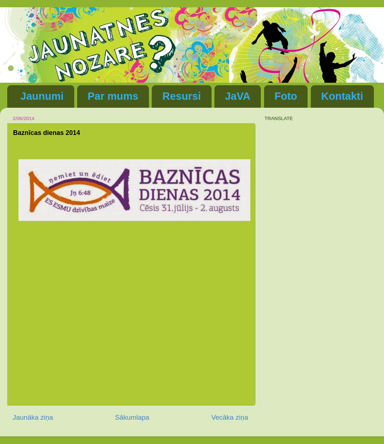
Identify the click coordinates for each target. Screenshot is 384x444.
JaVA (237, 96)
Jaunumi (41, 96)
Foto (286, 96)
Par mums (113, 96)
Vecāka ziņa (229, 417)
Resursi (181, 96)
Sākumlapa (132, 417)
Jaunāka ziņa (33, 417)
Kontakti (342, 96)
